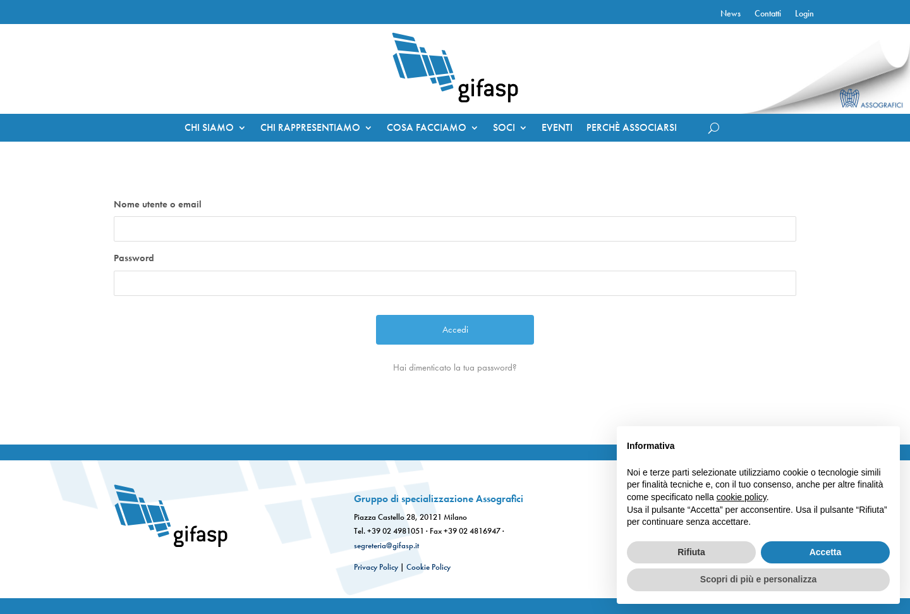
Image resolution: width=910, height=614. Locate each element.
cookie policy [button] (742, 497)
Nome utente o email (158, 204)
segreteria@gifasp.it (386, 545)
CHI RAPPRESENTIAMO (310, 128)
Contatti (768, 14)
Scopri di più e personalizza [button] (758, 579)
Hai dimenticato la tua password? (455, 367)
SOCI (504, 128)
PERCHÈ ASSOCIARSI (631, 128)
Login (804, 14)
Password (134, 258)
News (730, 14)
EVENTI (557, 128)
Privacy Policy (376, 567)
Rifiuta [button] (691, 552)
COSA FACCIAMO (426, 128)
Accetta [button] (826, 552)
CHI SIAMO (209, 128)
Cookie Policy (428, 567)
